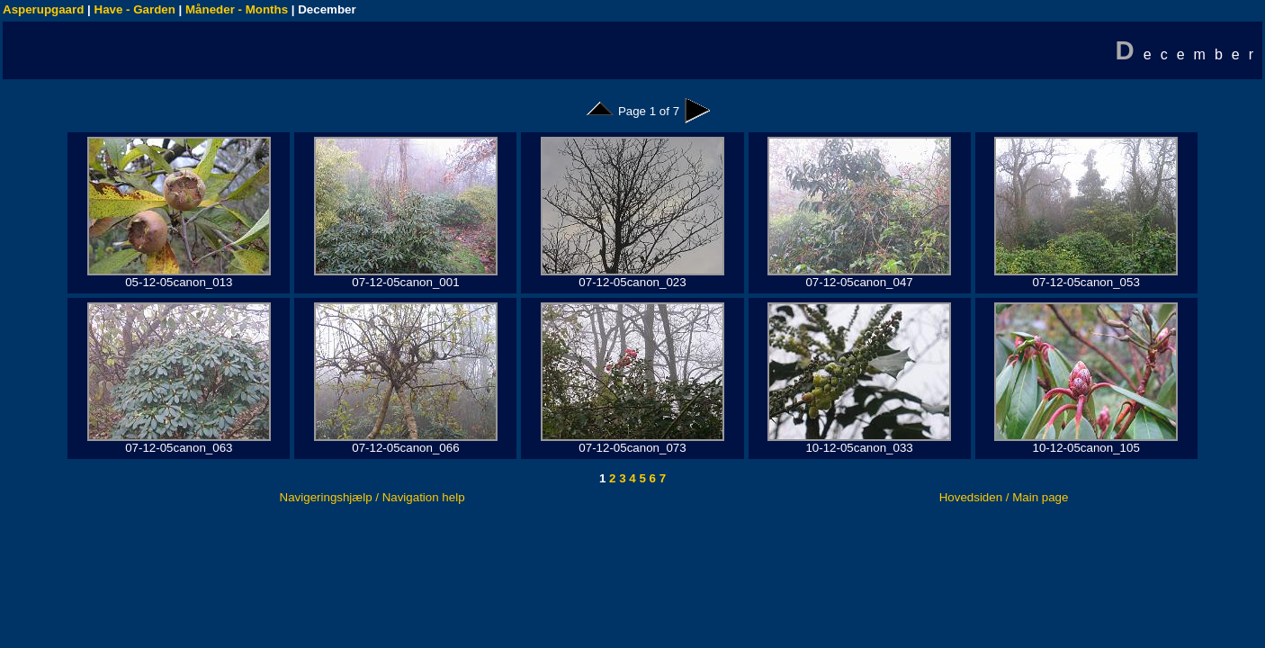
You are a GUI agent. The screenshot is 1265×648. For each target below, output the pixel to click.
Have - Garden (134, 9)
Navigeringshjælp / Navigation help (372, 497)
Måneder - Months (236, 9)
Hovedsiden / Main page (1004, 497)
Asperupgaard (43, 9)
